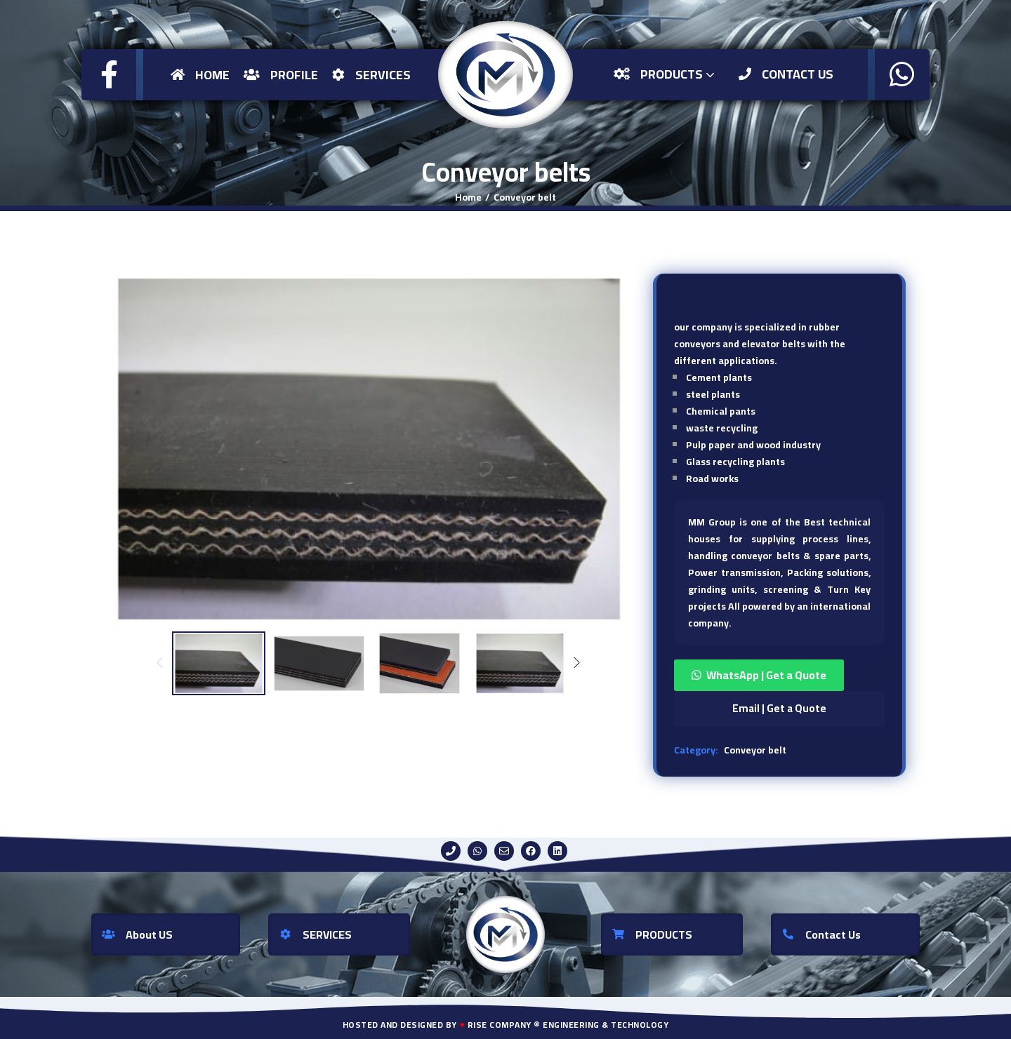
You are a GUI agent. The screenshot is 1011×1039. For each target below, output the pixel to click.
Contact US (786, 74)
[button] (779, 675)
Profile (281, 74)
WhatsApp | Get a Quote (766, 674)
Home (200, 74)
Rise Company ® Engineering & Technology (568, 1025)
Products (666, 74)
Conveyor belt (525, 197)
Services (371, 74)
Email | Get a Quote (779, 708)
